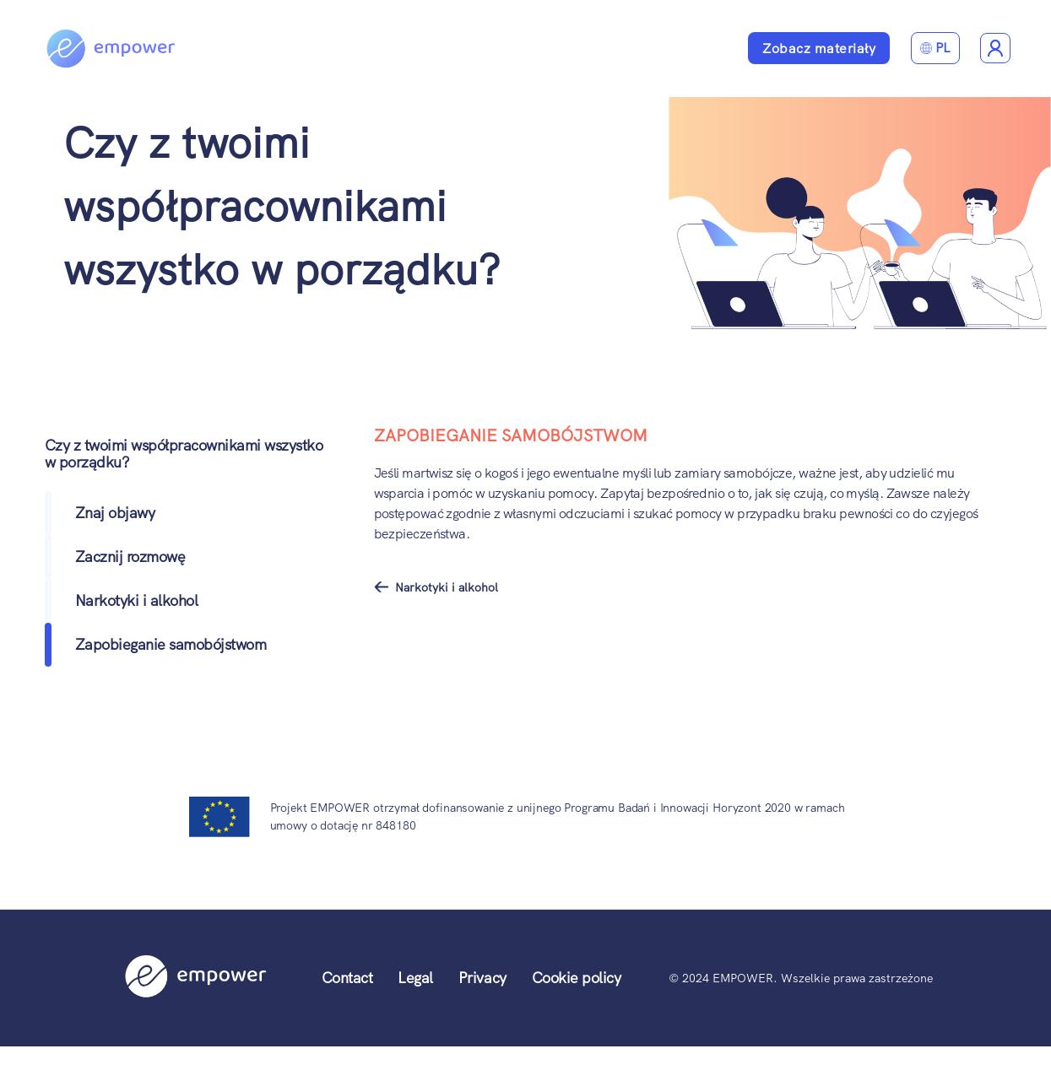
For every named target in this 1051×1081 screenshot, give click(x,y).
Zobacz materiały (818, 48)
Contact (347, 977)
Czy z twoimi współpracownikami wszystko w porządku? (282, 206)
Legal (415, 977)
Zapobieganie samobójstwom (171, 644)
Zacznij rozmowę (130, 556)
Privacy (482, 977)
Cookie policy (576, 977)
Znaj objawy (115, 512)
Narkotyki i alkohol (136, 600)
